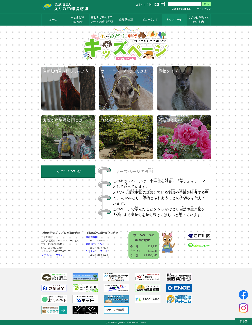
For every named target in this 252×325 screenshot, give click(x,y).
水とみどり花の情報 (77, 19)
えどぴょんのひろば (68, 171)
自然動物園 (126, 19)
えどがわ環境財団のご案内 (198, 19)
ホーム (53, 19)
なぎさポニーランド (96, 251)
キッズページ (174, 19)
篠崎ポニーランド (95, 244)
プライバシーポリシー (53, 254)
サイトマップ (204, 8)
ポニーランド (150, 19)
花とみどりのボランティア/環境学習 (101, 19)
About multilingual (181, 8)
